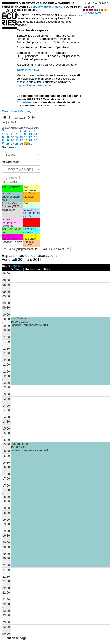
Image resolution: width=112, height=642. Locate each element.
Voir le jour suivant (55, 249)
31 (30, 143)
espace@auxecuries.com (48, 6)
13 (12, 137)
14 (16, 137)
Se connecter (92, 13)
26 (8, 143)
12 (8, 137)
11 (35, 133)
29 (21, 143)
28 (16, 143)
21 (16, 140)
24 (30, 140)
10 (3, 133)
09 (3, 130)
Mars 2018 (19, 117)
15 (21, 137)
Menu (16, 111)
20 (12, 140)
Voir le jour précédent (18, 249)
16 (25, 137)
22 (21, 140)
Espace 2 (17, 266)
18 (35, 137)
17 (30, 137)
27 (12, 143)
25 (35, 140)
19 (8, 140)
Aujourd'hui (9, 122)
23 (25, 140)
